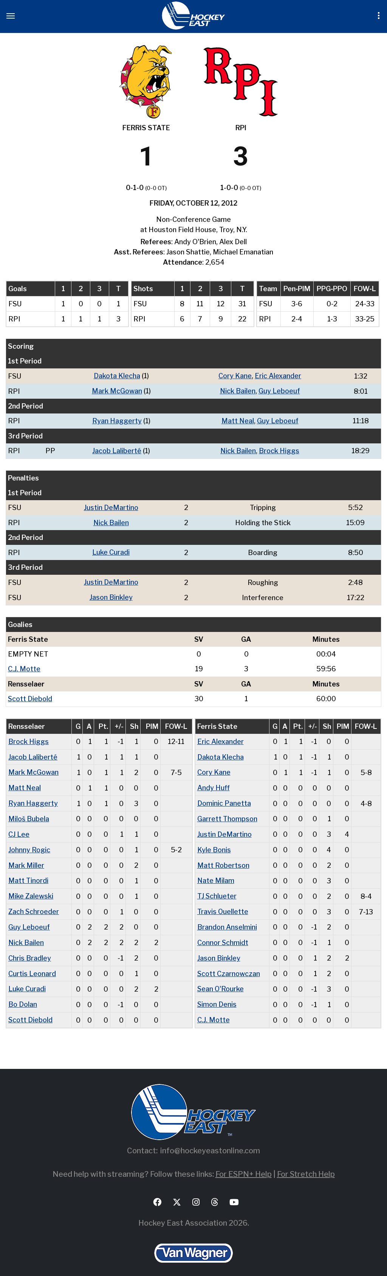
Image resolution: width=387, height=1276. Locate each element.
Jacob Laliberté (116, 450)
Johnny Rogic (29, 844)
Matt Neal (237, 420)
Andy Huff (213, 783)
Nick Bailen (237, 391)
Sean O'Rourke (221, 980)
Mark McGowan (117, 391)
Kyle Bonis (214, 844)
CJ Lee (18, 829)
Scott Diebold (30, 695)
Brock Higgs (279, 450)
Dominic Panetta (224, 798)
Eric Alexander (278, 376)
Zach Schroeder (33, 904)
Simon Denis (217, 995)
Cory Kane (235, 376)
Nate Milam (216, 874)
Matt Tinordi (28, 874)
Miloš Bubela (28, 813)
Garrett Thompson (227, 813)
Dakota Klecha (117, 376)
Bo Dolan (22, 995)
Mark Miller (26, 859)
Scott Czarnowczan (228, 965)
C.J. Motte (24, 666)
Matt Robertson (223, 859)
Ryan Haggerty (117, 420)
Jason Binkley (111, 595)
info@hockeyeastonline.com (210, 1140)
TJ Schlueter (217, 889)
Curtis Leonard (32, 965)
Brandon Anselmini (227, 919)
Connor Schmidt (223, 935)
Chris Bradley (29, 950)
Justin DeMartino (111, 506)
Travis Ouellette (223, 904)
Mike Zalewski (30, 889)
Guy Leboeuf (279, 391)
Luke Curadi (111, 550)
